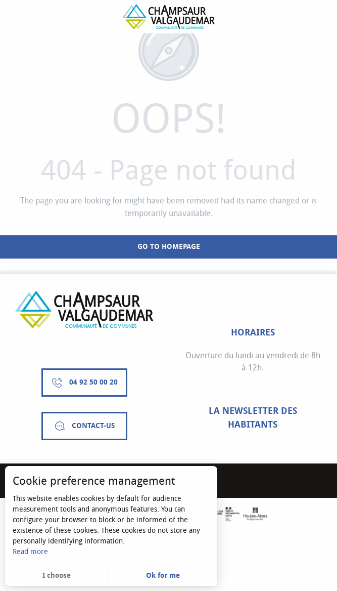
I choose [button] (56, 575)
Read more (30, 551)
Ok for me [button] (163, 575)
